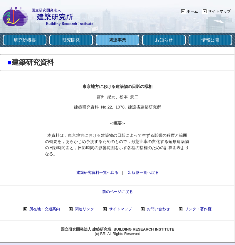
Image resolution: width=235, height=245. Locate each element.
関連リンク (84, 209)
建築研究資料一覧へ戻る (97, 172)
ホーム (192, 11)
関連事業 (117, 39)
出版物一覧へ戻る (143, 172)
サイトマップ (219, 11)
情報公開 (210, 39)
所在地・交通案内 (44, 209)
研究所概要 (25, 39)
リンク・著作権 (198, 209)
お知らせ (164, 39)
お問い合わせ (158, 209)
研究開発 (71, 39)
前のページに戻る (117, 191)
